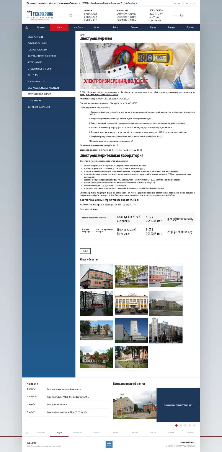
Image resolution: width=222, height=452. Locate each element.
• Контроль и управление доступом (41, 56)
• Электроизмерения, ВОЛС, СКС (39, 94)
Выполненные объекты (129, 383)
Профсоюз (190, 27)
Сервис (96, 27)
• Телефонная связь (35, 62)
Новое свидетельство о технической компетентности (64, 389)
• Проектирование (34, 100)
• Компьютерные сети (35, 81)
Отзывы (153, 27)
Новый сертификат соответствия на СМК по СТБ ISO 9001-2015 (67, 412)
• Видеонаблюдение (35, 37)
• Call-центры (32, 75)
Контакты (171, 27)
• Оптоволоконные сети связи (39, 68)
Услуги (59, 27)
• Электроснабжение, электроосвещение (43, 87)
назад (85, 251)
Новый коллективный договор (57, 404)
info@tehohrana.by (130, 3)
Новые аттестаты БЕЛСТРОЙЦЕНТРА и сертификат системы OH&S (68, 397)
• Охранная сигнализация (37, 43)
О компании (40, 27)
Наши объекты (78, 27)
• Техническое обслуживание (39, 107)
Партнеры (134, 27)
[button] (176, 425)
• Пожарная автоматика (37, 49)
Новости (115, 27)
